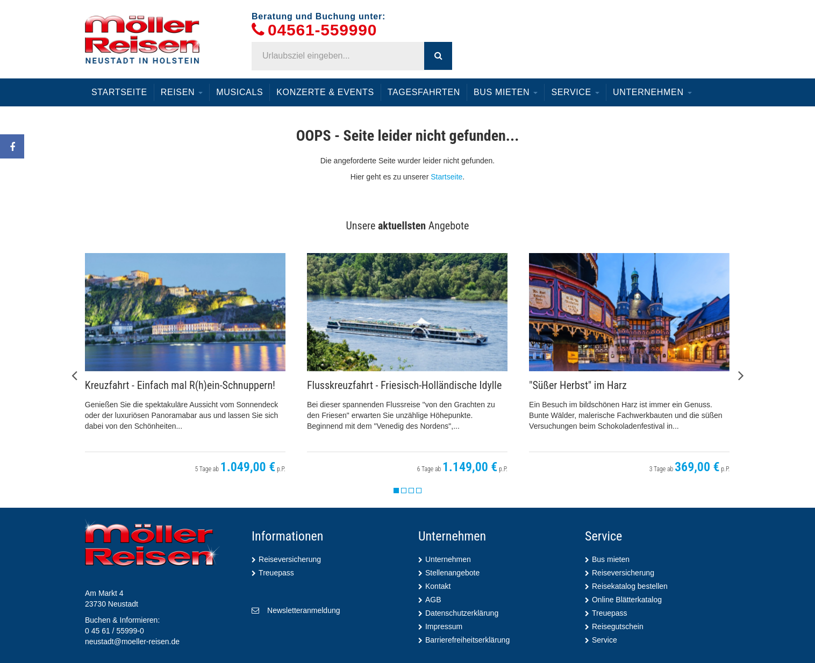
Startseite (119, 92)
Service (575, 92)
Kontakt (438, 586)
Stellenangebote (452, 572)
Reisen (182, 92)
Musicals (239, 92)
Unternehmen (652, 92)
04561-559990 (322, 30)
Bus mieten (506, 92)
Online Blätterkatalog (627, 599)
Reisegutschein (618, 626)
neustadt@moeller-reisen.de (132, 641)
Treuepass (276, 572)
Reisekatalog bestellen (630, 586)
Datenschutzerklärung (461, 613)
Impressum (443, 626)
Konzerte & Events (325, 92)
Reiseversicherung (290, 559)
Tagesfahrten (424, 92)
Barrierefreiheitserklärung (467, 640)
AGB (433, 599)
